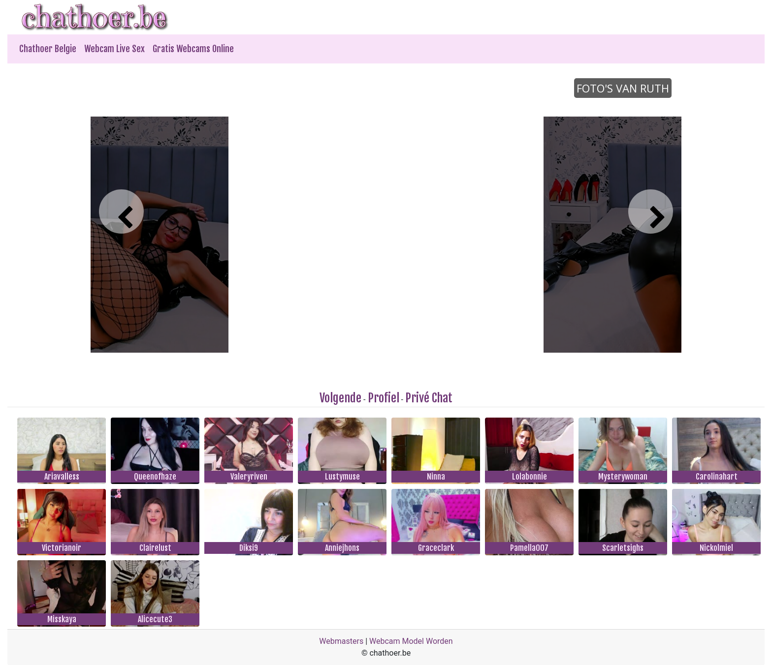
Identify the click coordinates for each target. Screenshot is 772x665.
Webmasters (341, 641)
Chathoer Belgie (47, 48)
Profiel (383, 398)
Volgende (340, 398)
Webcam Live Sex (114, 48)
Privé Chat (428, 398)
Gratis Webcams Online (193, 48)
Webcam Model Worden (411, 641)
